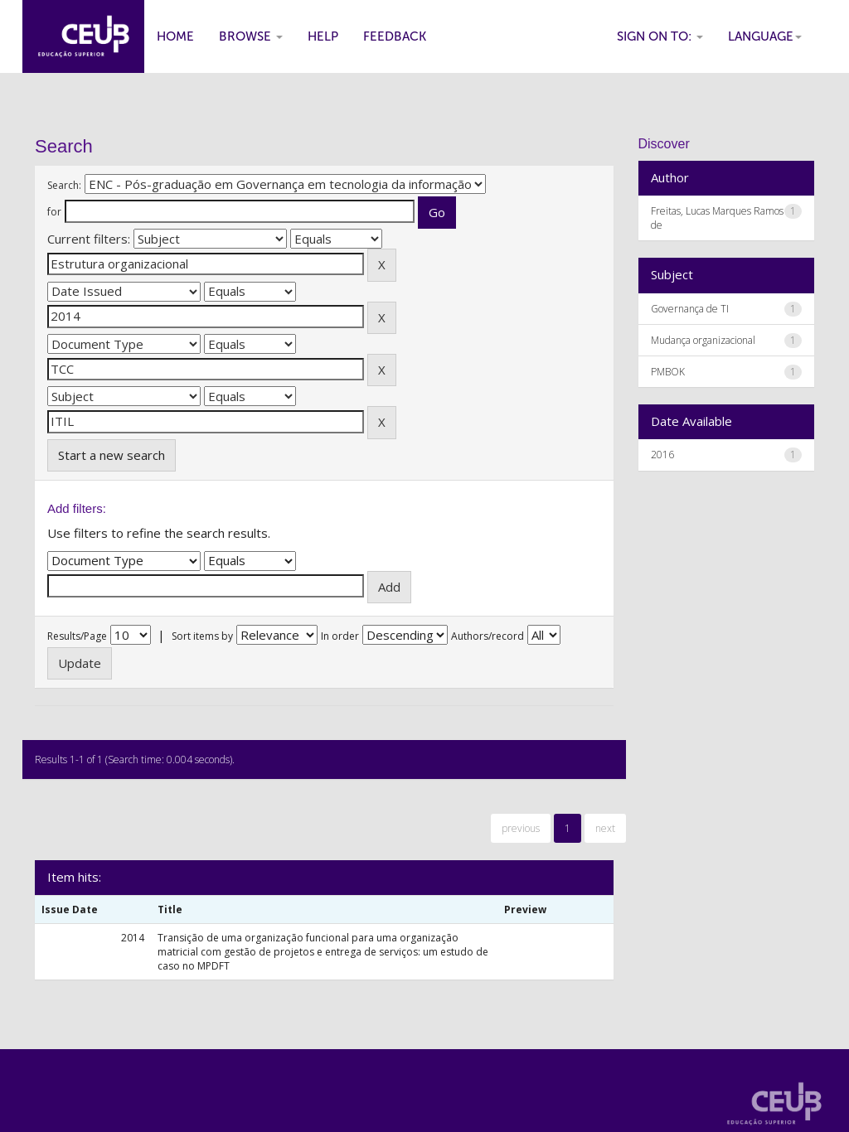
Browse (251, 36)
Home (175, 36)
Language (765, 36)
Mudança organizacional (703, 340)
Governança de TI (690, 309)
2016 (662, 454)
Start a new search (111, 455)
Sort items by (202, 636)
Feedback (394, 36)
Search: (64, 185)
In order (340, 636)
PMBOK (668, 372)
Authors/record (487, 636)
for (54, 212)
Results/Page (77, 636)
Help (323, 36)
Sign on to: (660, 36)
